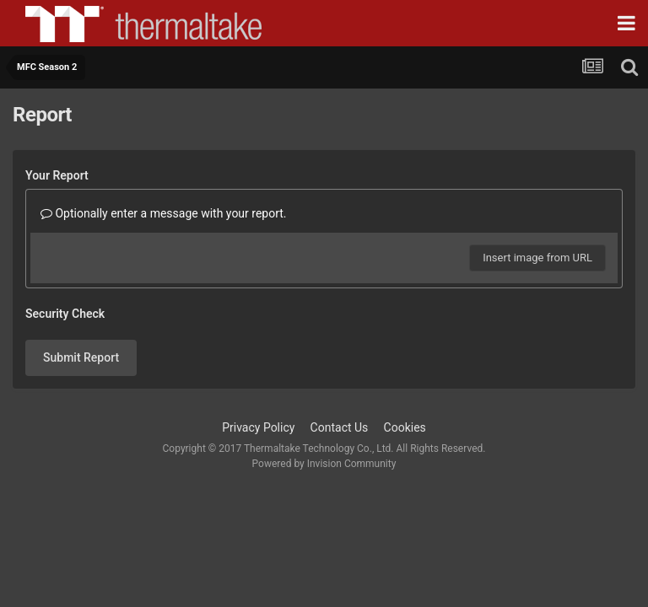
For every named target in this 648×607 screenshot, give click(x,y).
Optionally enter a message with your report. (163, 213)
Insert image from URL (537, 257)
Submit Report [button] (81, 357)
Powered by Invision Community (324, 464)
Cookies (405, 427)
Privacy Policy (258, 427)
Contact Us (339, 427)
